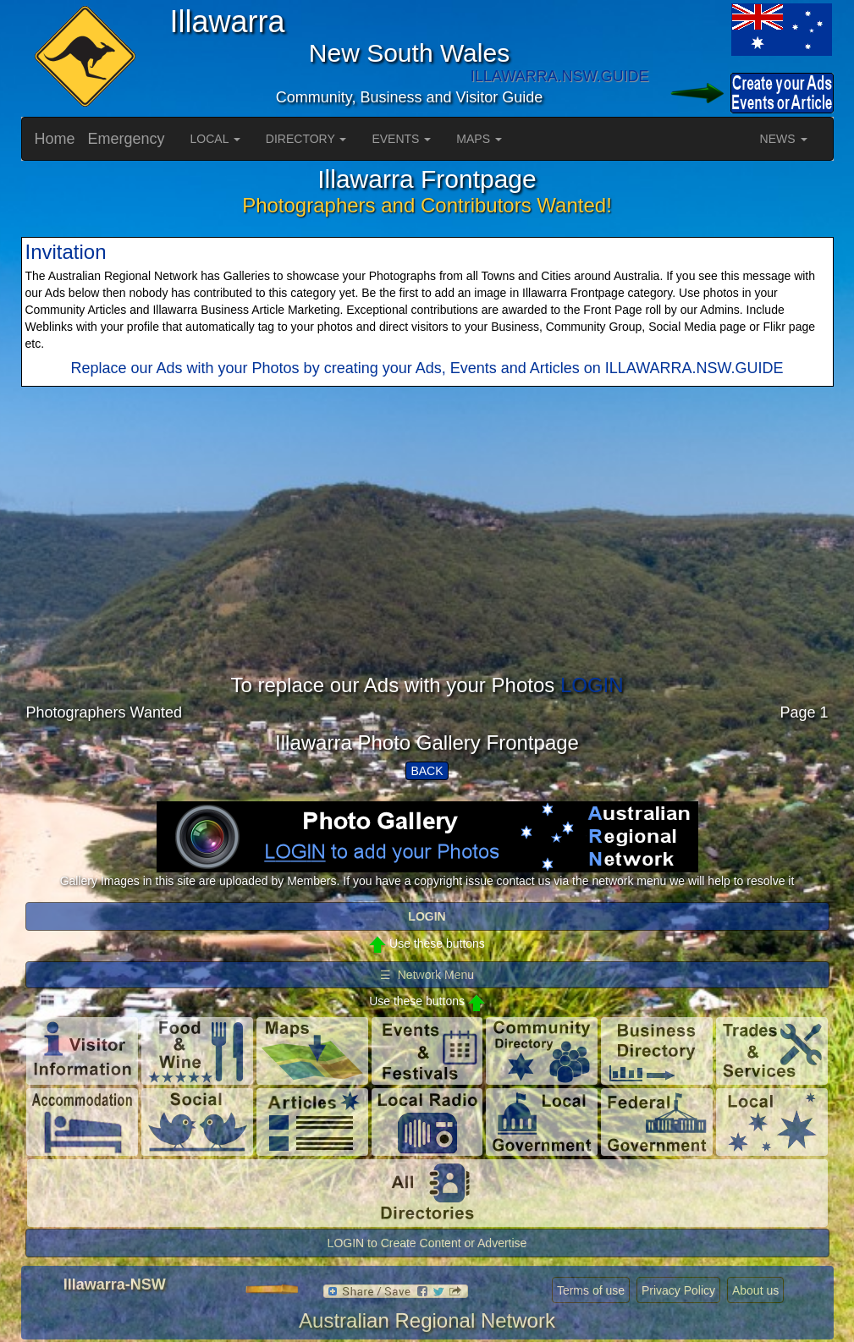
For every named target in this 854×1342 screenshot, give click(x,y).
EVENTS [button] (401, 139)
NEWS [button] (783, 139)
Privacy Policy (678, 1290)
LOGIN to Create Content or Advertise (427, 1243)
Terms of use (591, 1290)
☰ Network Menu (427, 975)
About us (755, 1290)
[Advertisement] (427, 555)
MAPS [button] (479, 139)
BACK (426, 771)
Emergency (126, 138)
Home (55, 138)
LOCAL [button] (215, 139)
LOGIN (592, 685)
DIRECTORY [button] (306, 139)
